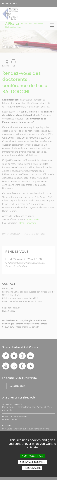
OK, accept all (32, 456)
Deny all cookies (32, 462)
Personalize (32, 468)
